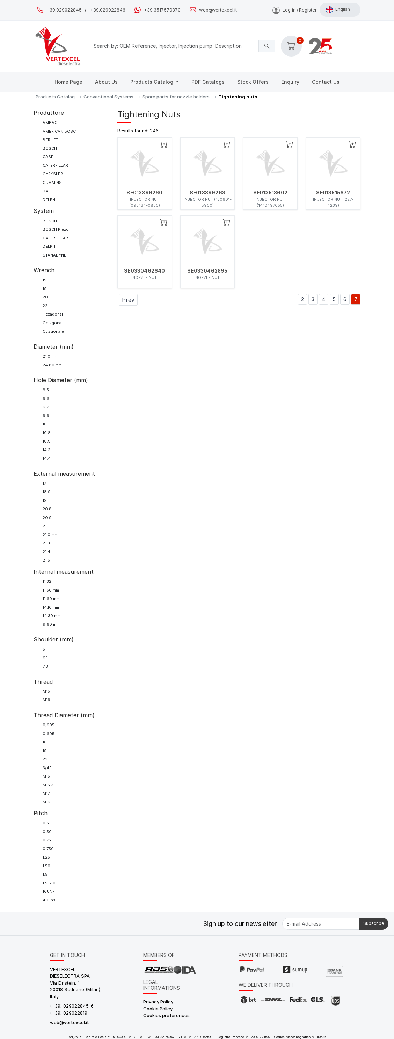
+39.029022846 (107, 10)
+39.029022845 (64, 10)
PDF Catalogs (208, 82)
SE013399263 (207, 192)
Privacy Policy (158, 1001)
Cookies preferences (166, 1015)
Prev (128, 299)
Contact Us (326, 82)
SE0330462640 (144, 271)
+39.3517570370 (162, 10)
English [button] (338, 9)
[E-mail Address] (320, 924)
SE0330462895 (207, 271)
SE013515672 (333, 192)
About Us (106, 82)
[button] (291, 46)
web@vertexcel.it (218, 10)
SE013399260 (144, 192)
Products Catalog (152, 82)
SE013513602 (270, 192)
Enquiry (290, 82)
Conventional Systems (108, 96)
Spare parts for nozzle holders (176, 96)
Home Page (68, 82)
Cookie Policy (158, 1008)
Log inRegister (294, 10)
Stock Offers (253, 82)
